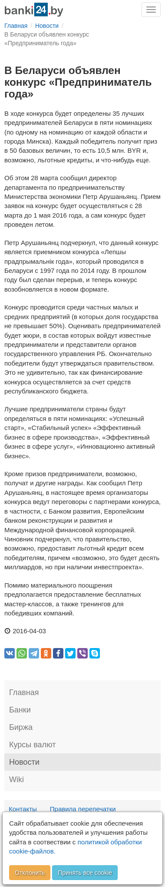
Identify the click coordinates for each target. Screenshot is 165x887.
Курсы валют (32, 744)
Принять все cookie (85, 872)
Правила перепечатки (83, 809)
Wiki (16, 779)
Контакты (23, 809)
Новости (24, 762)
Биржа (21, 727)
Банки (20, 710)
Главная (24, 692)
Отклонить (30, 872)
